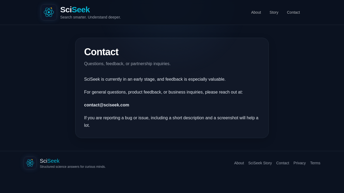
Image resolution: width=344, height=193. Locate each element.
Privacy (299, 163)
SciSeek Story (260, 163)
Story (274, 12)
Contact (293, 12)
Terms (315, 163)
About (256, 12)
